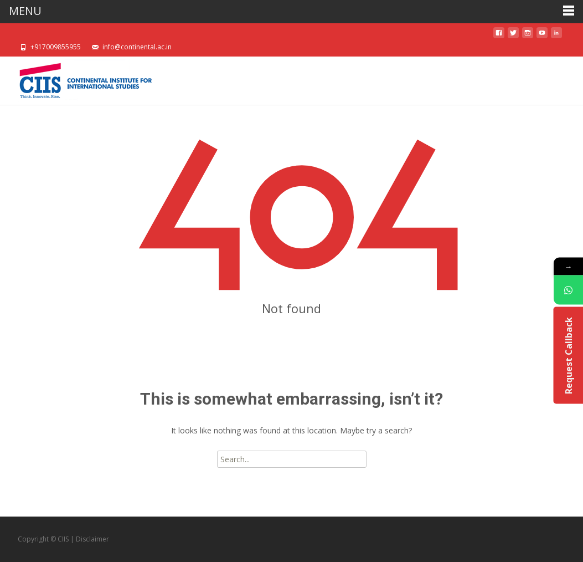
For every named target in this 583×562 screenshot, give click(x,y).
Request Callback (568, 355)
